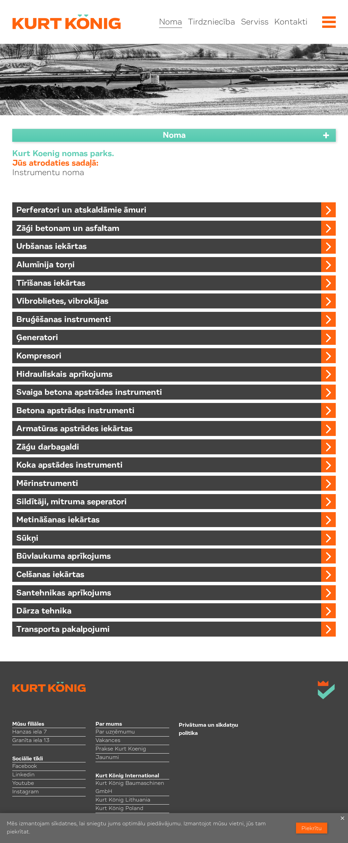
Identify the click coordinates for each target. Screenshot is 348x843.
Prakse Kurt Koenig (120, 749)
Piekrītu (311, 828)
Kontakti (291, 22)
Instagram (25, 792)
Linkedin (23, 775)
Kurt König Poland (119, 808)
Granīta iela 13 (30, 740)
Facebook (24, 766)
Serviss (254, 22)
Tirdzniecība (211, 22)
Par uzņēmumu (115, 732)
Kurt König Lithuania (122, 800)
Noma (170, 22)
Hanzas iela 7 (29, 732)
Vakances (107, 740)
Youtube (23, 783)
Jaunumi (107, 757)
